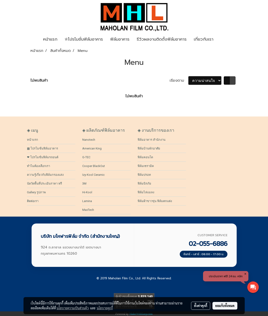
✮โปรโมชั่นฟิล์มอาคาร (84, 39)
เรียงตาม (179, 80)
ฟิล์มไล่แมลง (146, 192)
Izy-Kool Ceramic (93, 174)
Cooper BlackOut (93, 166)
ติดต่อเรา (32, 201)
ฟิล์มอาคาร (120, 39)
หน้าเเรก (50, 39)
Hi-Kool (87, 192)
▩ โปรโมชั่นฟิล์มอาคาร (42, 148)
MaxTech (88, 210)
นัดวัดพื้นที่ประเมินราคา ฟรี (44, 183)
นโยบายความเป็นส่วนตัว (73, 308)
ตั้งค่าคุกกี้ (200, 306)
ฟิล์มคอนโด (145, 157)
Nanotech (88, 139)
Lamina (87, 201)
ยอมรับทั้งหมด (225, 306)
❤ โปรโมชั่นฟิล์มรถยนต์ (42, 157)
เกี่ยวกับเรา (203, 39)
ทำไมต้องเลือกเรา (38, 166)
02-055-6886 (208, 243)
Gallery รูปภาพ (36, 192)
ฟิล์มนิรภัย (144, 183)
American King (92, 148)
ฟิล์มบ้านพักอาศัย (149, 148)
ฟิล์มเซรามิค (146, 166)
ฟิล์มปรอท (144, 174)
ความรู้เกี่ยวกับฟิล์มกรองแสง (45, 174)
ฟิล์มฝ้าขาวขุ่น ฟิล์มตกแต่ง (155, 201)
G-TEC (86, 157)
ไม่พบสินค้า (39, 80)
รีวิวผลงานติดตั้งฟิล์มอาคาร (162, 39)
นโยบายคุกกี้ (105, 308)
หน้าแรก (32, 139)
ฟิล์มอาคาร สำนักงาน (151, 139)
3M (84, 183)
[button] (223, 39)
